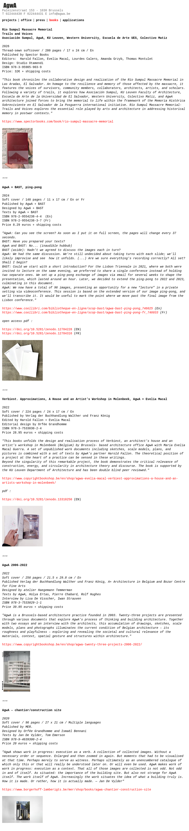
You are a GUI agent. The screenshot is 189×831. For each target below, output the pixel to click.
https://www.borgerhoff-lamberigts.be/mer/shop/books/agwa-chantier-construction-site (76, 789)
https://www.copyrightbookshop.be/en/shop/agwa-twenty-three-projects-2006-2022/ (72, 644)
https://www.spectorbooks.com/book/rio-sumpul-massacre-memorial (57, 121)
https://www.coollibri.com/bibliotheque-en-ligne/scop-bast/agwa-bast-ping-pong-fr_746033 (80, 312)
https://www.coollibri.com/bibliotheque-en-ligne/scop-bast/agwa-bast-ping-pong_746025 (77, 308)
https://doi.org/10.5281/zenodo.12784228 (37, 329)
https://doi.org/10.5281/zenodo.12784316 (37, 333)
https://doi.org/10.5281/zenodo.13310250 (37, 499)
